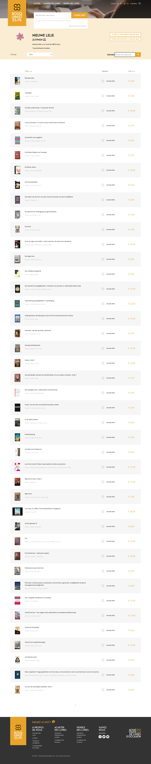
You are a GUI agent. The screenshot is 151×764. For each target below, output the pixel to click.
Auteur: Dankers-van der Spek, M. (36, 588)
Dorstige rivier (30, 256)
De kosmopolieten (31, 182)
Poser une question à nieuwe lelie (125, 39)
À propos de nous (36, 734)
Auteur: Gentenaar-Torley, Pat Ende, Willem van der (43, 542)
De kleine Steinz (30, 167)
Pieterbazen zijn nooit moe (34, 568)
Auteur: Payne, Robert (32, 156)
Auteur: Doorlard (30, 512)
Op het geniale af (31, 523)
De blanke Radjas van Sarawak (36, 152)
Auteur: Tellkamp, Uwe (32, 230)
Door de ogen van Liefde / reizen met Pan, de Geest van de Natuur (48, 241)
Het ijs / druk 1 (30, 360)
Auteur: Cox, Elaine (31, 601)
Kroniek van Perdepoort (33, 449)
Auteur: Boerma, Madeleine (34, 393)
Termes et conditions (35, 742)
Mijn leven (28, 494)
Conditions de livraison (59, 741)
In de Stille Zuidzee (31, 419)
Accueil (37, 4)
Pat (26, 538)
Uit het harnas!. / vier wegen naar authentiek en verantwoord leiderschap (50, 612)
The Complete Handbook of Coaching (38, 598)
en (121, 4)
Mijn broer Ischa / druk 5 (33, 479)
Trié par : (13, 54)
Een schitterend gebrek (33, 271)
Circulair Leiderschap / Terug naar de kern (39, 108)
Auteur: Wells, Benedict (33, 527)
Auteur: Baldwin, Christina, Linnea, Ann (38, 111)
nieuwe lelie (110, 81)
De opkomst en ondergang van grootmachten (40, 212)
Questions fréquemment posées (59, 735)
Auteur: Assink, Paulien (33, 616)
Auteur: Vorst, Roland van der (35, 408)
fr (124, 4)
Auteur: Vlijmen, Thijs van (33, 349)
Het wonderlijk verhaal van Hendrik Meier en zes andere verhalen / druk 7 (51, 375)
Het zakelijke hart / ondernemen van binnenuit (41, 390)
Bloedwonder (29, 78)
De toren (28, 226)
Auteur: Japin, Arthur (32, 274)
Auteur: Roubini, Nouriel (33, 126)
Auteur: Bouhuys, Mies (32, 571)
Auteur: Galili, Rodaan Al (33, 260)
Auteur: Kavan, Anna (32, 363)
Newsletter (102, 733)
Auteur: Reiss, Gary (31, 319)
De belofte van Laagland (33, 137)
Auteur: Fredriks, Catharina (34, 556)
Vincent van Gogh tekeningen (35, 642)
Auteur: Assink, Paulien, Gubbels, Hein (38, 289)
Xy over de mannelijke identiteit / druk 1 (38, 687)
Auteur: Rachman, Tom (32, 215)
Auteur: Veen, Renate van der (35, 304)
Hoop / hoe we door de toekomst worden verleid (42, 405)
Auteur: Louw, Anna (31, 453)
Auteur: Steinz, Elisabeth (33, 170)
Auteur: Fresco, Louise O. (33, 185)
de (128, 4)
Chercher (110, 54)
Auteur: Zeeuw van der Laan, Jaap (36, 497)
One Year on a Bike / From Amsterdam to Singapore (42, 509)
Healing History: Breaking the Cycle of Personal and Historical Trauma (49, 316)
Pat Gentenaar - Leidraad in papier (37, 553)
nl (118, 4)
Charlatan (28, 93)
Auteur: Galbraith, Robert (33, 438)
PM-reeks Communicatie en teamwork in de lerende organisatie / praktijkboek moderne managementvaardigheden (55, 584)
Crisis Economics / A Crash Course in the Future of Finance (45, 123)
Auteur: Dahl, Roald (31, 378)
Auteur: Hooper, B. (31, 200)
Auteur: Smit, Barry (31, 81)
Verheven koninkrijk (32, 627)
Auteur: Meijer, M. (31, 482)
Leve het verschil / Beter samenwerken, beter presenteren (45, 464)
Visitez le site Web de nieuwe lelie (125, 34)
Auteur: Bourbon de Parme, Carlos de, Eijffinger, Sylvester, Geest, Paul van (50, 675)
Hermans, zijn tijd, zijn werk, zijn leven (38, 330)
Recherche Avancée (77, 26)
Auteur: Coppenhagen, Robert (35, 141)
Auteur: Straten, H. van (32, 334)
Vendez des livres (71, 4)
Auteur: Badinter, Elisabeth (34, 690)
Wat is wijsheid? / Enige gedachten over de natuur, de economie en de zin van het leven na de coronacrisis (62, 672)
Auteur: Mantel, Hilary (32, 660)
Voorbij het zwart (31, 657)
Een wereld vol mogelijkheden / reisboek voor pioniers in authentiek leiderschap (53, 286)
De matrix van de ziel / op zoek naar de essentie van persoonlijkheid (49, 197)
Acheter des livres (52, 4)
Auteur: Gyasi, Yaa (31, 631)
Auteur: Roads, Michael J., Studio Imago (38, 245)
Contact (113, 4)
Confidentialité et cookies (37, 747)
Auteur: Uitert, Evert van (33, 646)
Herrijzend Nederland (32, 345)
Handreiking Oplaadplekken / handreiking (39, 301)
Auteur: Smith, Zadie (32, 96)
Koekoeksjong (30, 434)
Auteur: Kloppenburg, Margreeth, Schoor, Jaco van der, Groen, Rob (48, 467)
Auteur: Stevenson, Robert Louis (36, 423)
